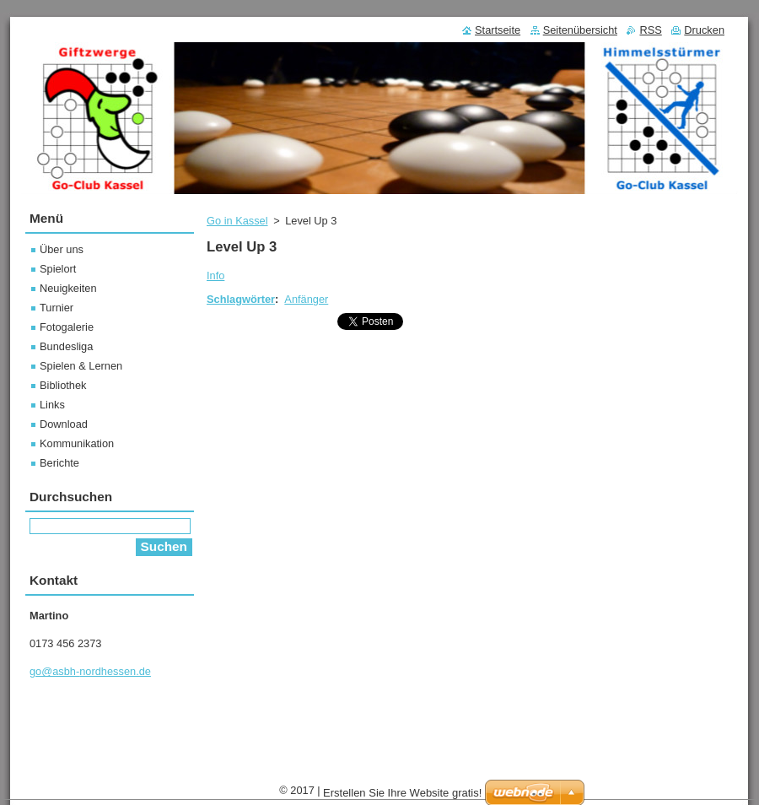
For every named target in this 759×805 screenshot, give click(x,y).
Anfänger (306, 299)
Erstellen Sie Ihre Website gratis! (402, 792)
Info (215, 275)
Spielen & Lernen (81, 365)
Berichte (59, 463)
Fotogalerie (67, 327)
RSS (650, 30)
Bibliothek (63, 385)
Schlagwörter (241, 299)
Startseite (497, 30)
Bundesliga (66, 346)
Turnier (56, 307)
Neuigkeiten (68, 288)
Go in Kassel (237, 220)
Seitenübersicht (580, 30)
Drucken (704, 30)
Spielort (58, 268)
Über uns (61, 249)
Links (52, 404)
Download (64, 424)
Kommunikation (77, 443)
